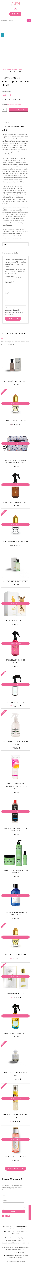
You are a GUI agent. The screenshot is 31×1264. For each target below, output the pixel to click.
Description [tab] (6, 123)
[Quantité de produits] (4, 110)
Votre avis (9, 282)
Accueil (4, 69)
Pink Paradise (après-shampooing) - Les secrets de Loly (15, 786)
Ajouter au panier (18, 110)
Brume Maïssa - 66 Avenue (15, 1157)
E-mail (7, 300)
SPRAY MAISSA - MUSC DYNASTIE (15, 502)
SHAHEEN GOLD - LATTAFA (15, 620)
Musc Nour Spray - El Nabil (15, 702)
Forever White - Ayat (15, 994)
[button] (15, 9)
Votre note (9, 277)
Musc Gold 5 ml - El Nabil (15, 954)
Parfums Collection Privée (14, 104)
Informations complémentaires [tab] (13, 126)
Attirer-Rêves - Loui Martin (15, 381)
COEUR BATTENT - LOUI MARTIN (15, 581)
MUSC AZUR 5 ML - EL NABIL (15, 421)
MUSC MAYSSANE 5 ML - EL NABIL (15, 541)
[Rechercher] (29, 20)
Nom (7, 293)
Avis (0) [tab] (4, 130)
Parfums (9, 69)
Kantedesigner (22, 1261)
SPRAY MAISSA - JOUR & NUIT (15, 1033)
